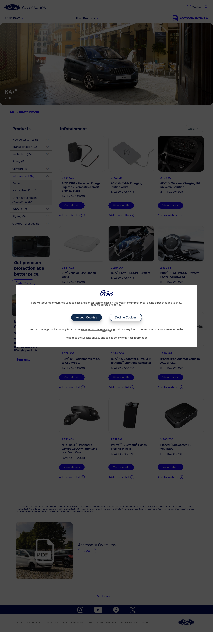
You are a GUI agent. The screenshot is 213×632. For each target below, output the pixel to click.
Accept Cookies (86, 317)
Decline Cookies (126, 317)
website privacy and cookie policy (101, 338)
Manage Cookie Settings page (98, 329)
